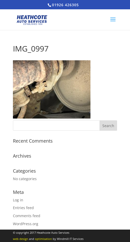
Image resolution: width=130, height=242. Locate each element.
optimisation (43, 239)
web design (20, 239)
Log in (18, 199)
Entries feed (23, 207)
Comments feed (26, 215)
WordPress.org (25, 223)
